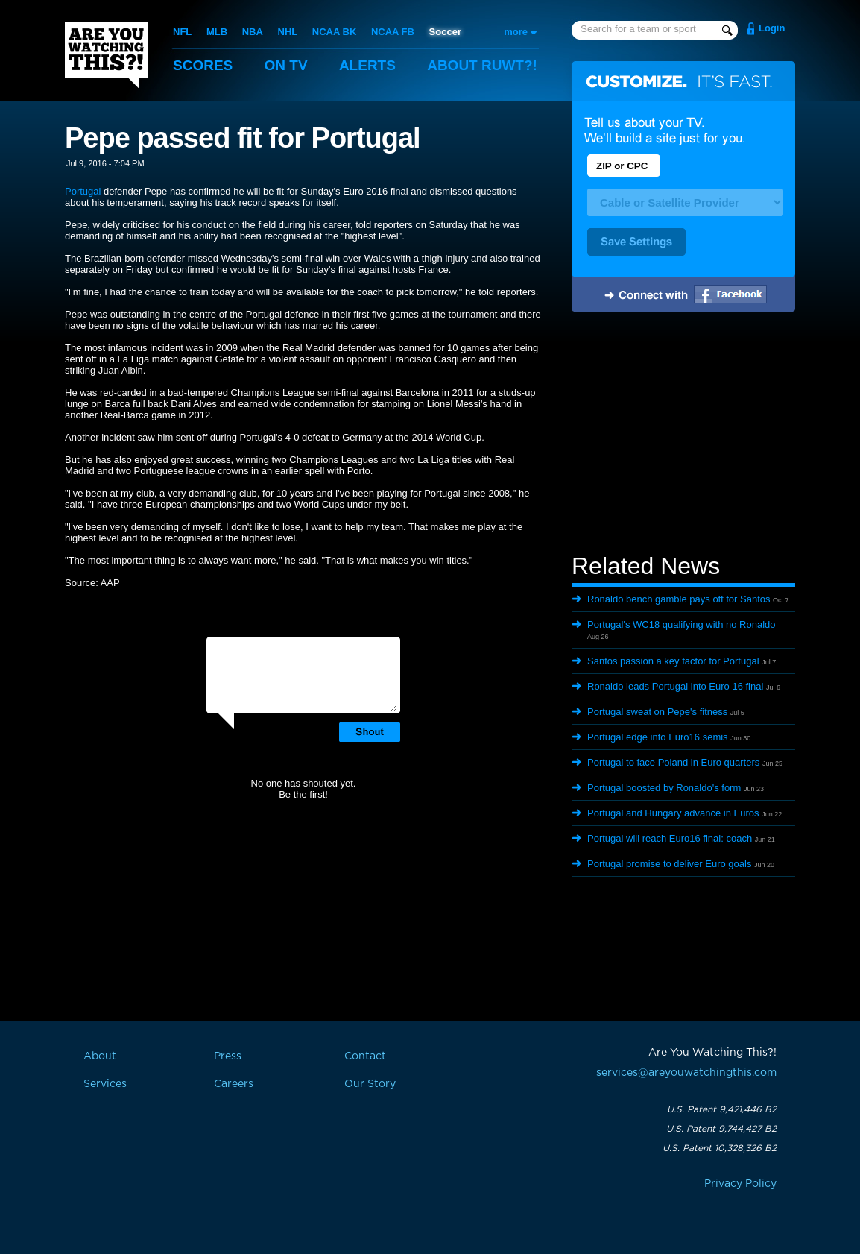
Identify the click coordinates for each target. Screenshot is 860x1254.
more (516, 31)
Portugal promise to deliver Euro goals (669, 863)
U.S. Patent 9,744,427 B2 (721, 1128)
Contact (365, 1056)
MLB (216, 31)
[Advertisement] (683, 434)
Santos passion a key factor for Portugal (673, 661)
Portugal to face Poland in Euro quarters (673, 762)
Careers (233, 1084)
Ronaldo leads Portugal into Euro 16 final (675, 686)
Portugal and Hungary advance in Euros (673, 813)
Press (227, 1056)
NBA (252, 31)
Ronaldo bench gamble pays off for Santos (678, 599)
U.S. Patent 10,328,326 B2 (720, 1148)
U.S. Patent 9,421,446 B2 (722, 1109)
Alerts (367, 65)
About (482, 65)
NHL (288, 31)
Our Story (370, 1084)
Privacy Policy (740, 1184)
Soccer (445, 31)
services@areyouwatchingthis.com (686, 1073)
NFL (182, 31)
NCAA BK (334, 31)
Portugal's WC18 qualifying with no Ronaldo (681, 624)
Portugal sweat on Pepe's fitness (657, 711)
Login (772, 28)
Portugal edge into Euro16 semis (657, 737)
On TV (286, 65)
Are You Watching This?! (106, 55)
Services (105, 1084)
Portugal (83, 191)
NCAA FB (392, 31)
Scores (203, 65)
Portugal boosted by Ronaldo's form (664, 787)
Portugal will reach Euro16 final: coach (669, 838)
